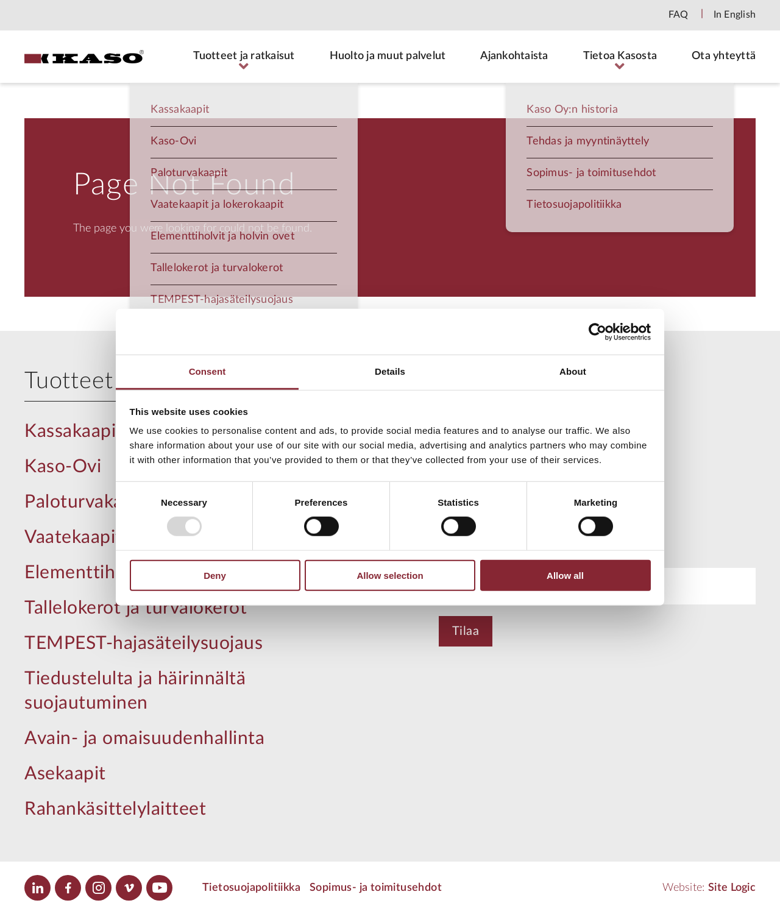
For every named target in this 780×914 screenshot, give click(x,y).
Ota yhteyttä (724, 56)
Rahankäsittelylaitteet (115, 809)
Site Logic (732, 887)
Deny (215, 575)
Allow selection (389, 575)
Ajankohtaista (514, 56)
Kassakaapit (73, 431)
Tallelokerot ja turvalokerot (135, 608)
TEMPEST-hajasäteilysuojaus (143, 643)
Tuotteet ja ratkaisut (243, 56)
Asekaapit (65, 774)
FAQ (678, 14)
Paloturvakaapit (89, 502)
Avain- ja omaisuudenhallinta (144, 738)
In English (735, 14)
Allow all (565, 575)
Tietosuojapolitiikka (251, 887)
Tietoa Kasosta (620, 56)
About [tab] (572, 371)
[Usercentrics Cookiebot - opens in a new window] (597, 331)
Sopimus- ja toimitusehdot (376, 887)
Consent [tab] (207, 371)
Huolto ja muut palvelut (388, 56)
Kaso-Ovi (62, 467)
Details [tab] (390, 371)
